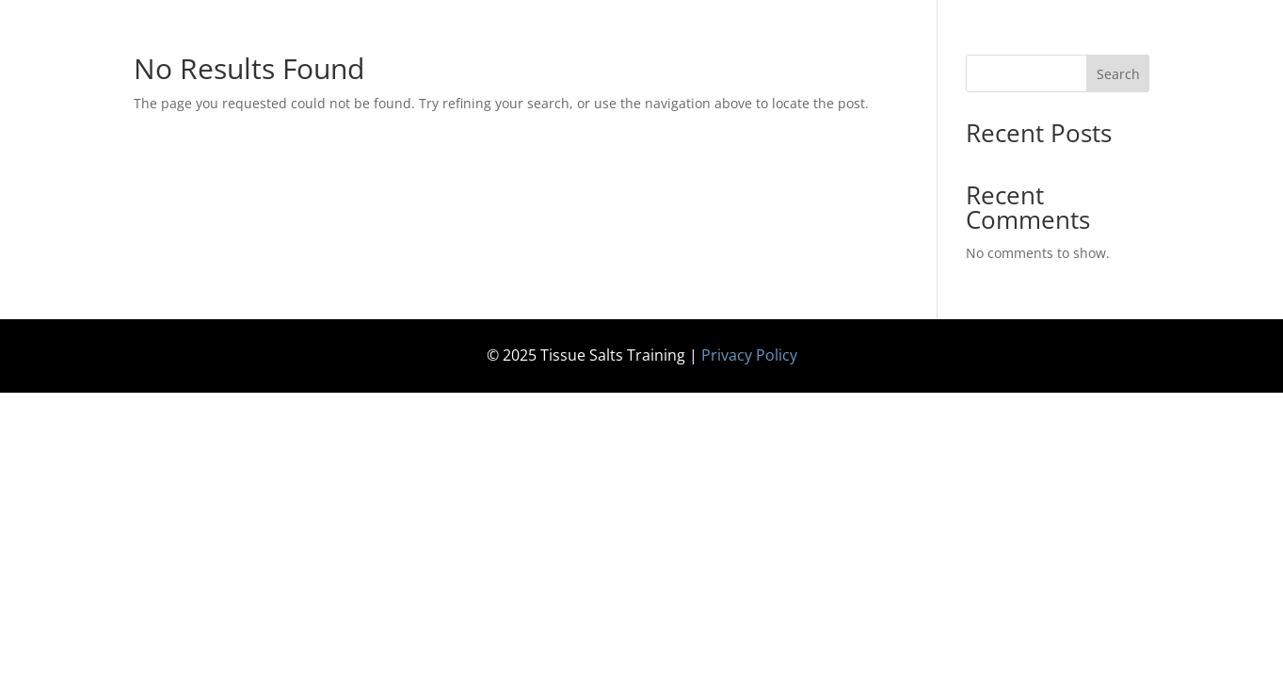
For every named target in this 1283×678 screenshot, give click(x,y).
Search (1118, 74)
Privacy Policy (749, 355)
